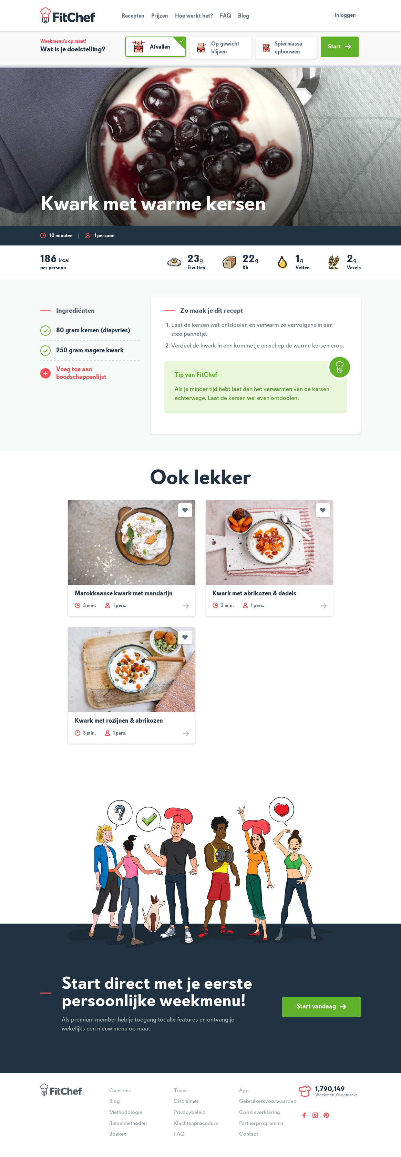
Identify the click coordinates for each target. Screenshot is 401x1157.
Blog (243, 16)
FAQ (225, 16)
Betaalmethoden (128, 1123)
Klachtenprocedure (196, 1123)
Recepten (133, 16)
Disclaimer (186, 1101)
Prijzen (159, 16)
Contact (248, 1134)
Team (180, 1091)
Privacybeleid (190, 1112)
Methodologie (125, 1112)
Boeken (117, 1134)
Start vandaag (321, 1007)
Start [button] (339, 46)
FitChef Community (67, 15)
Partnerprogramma (261, 1123)
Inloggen (345, 15)
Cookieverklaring (259, 1112)
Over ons (120, 1091)
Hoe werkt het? (194, 16)
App (244, 1091)
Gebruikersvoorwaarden (267, 1101)
